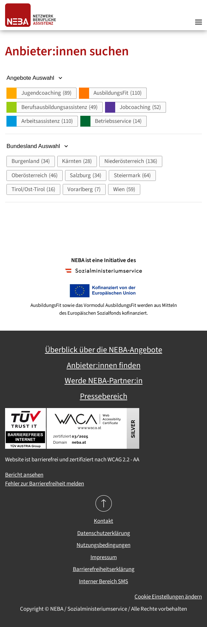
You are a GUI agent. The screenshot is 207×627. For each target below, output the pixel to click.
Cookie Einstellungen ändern (168, 597)
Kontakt (103, 521)
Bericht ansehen (24, 475)
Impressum (103, 557)
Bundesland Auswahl (37, 146)
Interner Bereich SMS (103, 581)
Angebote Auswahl (35, 78)
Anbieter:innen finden (104, 365)
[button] (198, 15)
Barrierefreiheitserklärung (103, 569)
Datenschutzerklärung (103, 533)
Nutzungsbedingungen (103, 545)
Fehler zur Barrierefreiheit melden (44, 484)
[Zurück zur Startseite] (32, 15)
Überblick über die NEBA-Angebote (103, 350)
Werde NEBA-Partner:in (104, 381)
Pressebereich (103, 396)
